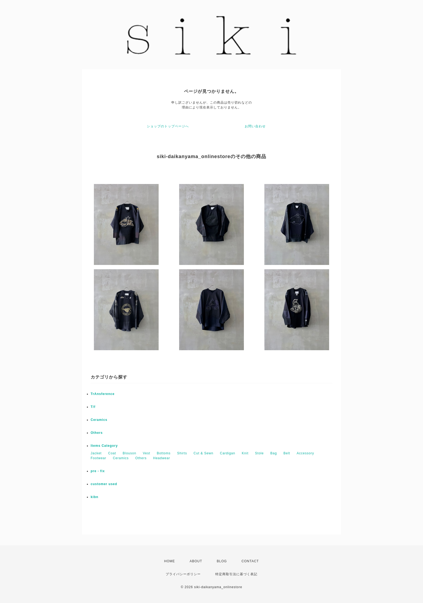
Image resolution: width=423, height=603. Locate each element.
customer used (104, 484)
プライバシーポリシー (183, 574)
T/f (93, 407)
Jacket (96, 453)
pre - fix (98, 471)
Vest (146, 453)
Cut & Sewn (203, 453)
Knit (245, 453)
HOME (169, 561)
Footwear (98, 458)
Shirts (182, 453)
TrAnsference (103, 394)
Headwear (161, 458)
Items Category (104, 446)
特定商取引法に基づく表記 (236, 574)
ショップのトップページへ (168, 126)
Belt (287, 453)
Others (97, 433)
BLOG (222, 561)
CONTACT (250, 561)
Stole (259, 453)
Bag (273, 453)
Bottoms (163, 453)
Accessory (305, 453)
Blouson (129, 453)
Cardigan (227, 453)
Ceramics (99, 420)
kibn (94, 497)
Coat (112, 453)
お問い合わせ (255, 126)
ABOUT (196, 561)
